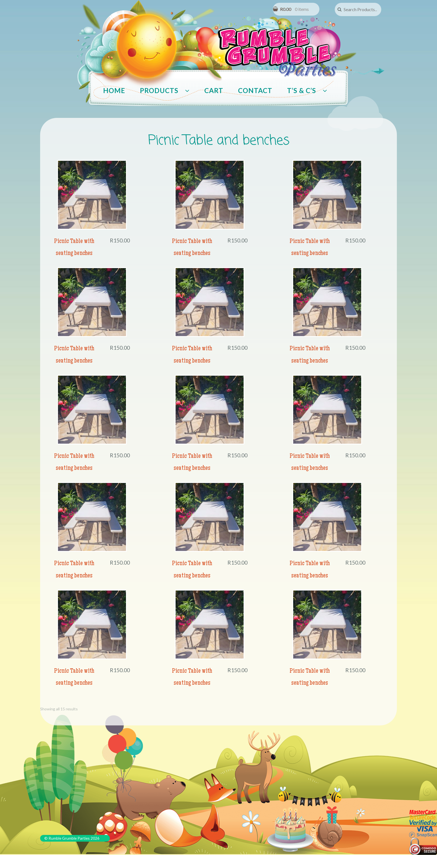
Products (159, 90)
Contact (255, 90)
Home (114, 90)
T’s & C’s (301, 90)
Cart (213, 90)
